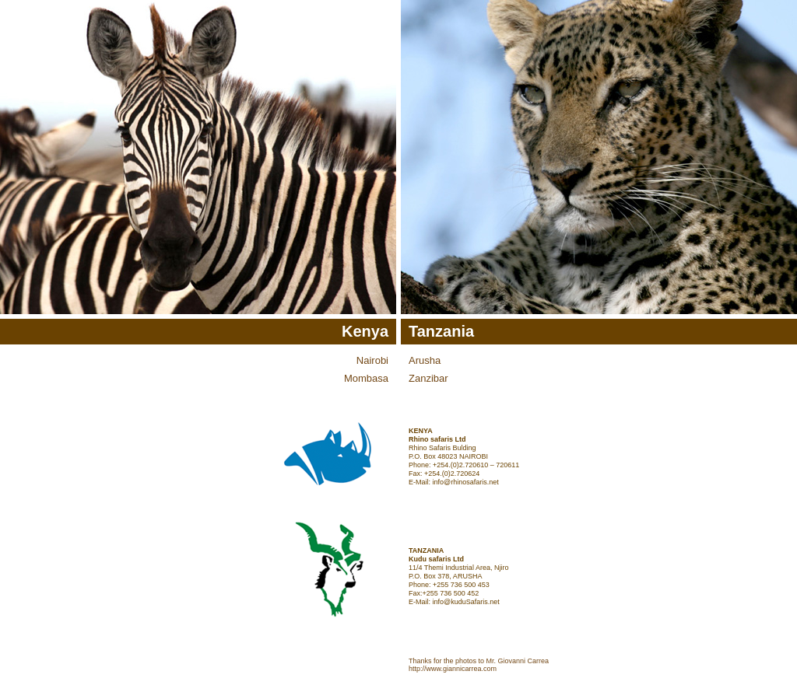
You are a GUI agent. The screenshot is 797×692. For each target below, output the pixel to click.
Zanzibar (428, 378)
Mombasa (366, 378)
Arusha (425, 360)
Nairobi (372, 360)
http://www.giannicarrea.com (453, 669)
